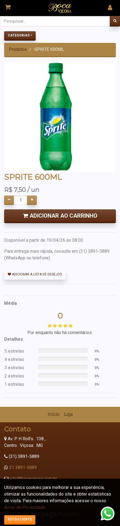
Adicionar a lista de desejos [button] (35, 274)
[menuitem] (53, 318)
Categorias (19, 35)
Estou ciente (20, 519)
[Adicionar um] (32, 200)
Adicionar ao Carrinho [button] (60, 215)
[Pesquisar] (115, 21)
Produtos (18, 49)
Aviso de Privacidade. (25, 507)
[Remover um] (9, 200)
